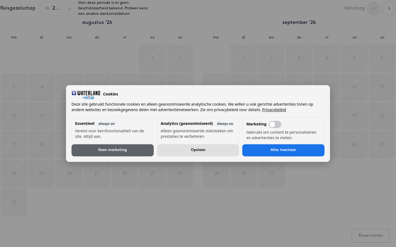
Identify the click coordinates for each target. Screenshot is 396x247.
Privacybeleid (274, 109)
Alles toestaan (283, 150)
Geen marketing (112, 150)
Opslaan (198, 150)
